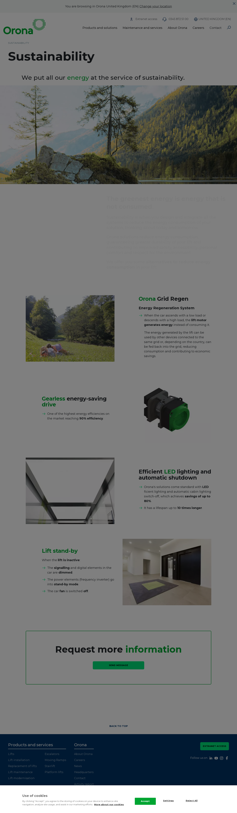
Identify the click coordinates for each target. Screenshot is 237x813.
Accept (145, 804)
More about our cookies (109, 808)
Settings (168, 804)
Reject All (192, 804)
